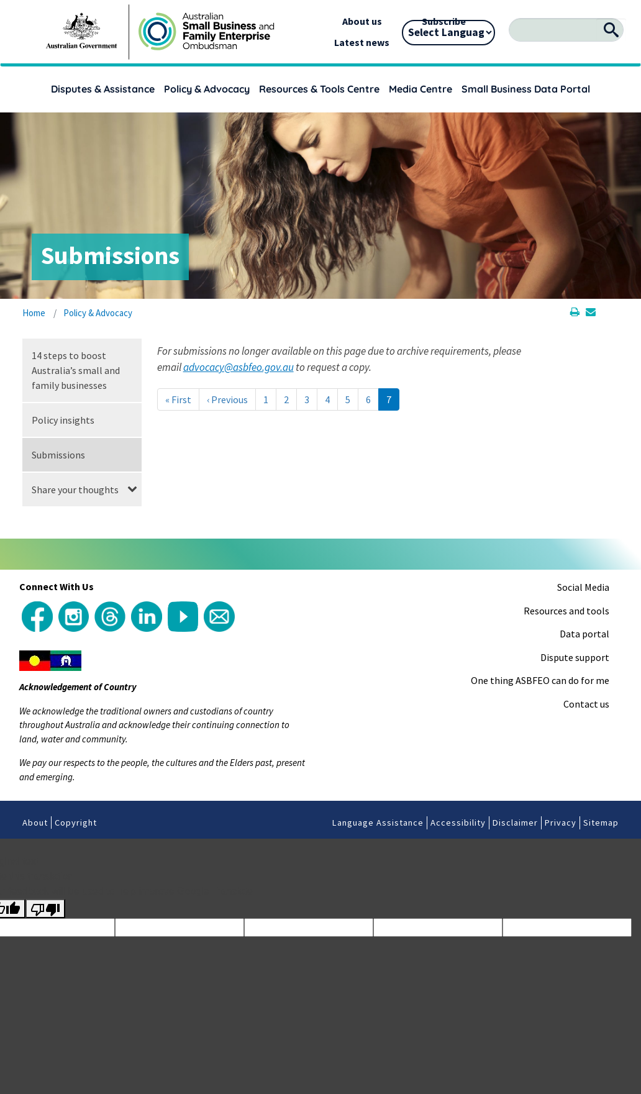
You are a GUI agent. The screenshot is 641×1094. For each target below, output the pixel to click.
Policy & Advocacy (207, 89)
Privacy (560, 822)
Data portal (584, 633)
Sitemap (601, 822)
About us (362, 21)
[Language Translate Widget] (448, 32)
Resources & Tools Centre (319, 89)
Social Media (583, 587)
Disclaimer (515, 822)
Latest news (361, 42)
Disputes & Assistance (103, 89)
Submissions (58, 455)
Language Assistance (378, 822)
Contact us (586, 704)
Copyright (76, 822)
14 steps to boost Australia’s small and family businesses (76, 370)
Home (33, 313)
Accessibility (458, 822)
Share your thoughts (75, 489)
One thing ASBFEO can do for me (540, 680)
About (35, 822)
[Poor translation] (45, 909)
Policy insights (63, 420)
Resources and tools (566, 610)
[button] (132, 489)
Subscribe (444, 21)
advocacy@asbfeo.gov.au (238, 367)
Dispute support (574, 657)
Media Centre (420, 89)
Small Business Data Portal (525, 89)
